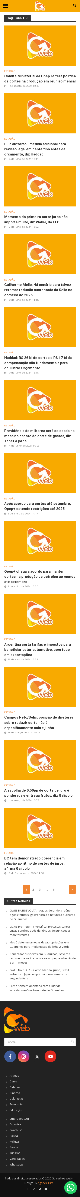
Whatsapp (16, 1164)
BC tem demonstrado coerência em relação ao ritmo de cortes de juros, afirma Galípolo (34, 863)
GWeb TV (16, 1130)
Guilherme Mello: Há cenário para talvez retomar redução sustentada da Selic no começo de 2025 (38, 289)
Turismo (15, 1153)
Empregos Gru (19, 1119)
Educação (16, 1110)
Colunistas (16, 1098)
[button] (70, 1187)
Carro (13, 1081)
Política (14, 1141)
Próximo (72, 889)
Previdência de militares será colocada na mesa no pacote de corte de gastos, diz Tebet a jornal (39, 436)
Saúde (14, 1147)
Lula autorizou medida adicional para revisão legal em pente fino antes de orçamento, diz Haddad (35, 149)
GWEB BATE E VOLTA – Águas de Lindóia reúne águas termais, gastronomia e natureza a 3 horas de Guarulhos (42, 915)
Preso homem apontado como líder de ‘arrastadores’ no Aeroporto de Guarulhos (37, 988)
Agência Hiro (46, 1183)
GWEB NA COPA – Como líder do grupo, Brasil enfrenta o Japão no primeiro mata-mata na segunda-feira (39, 974)
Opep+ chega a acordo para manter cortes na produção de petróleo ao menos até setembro (39, 576)
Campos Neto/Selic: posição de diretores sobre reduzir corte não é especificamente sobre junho (39, 722)
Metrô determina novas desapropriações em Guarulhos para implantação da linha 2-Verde (40, 944)
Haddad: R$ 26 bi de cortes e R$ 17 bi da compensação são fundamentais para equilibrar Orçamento (38, 363)
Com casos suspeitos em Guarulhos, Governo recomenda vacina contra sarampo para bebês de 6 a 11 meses (43, 958)
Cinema (15, 1093)
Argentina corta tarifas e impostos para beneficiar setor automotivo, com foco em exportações (37, 649)
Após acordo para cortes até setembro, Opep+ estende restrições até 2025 (37, 506)
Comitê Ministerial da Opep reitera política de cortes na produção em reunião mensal (40, 78)
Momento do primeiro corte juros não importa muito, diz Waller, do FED (36, 219)
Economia (16, 1104)
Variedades (17, 1159)
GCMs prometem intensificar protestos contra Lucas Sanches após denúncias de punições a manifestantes (40, 931)
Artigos (14, 1075)
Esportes (15, 1124)
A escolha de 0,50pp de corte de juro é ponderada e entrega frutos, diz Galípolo (38, 793)
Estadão (10, 71)
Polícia (14, 1136)
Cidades (15, 1087)
